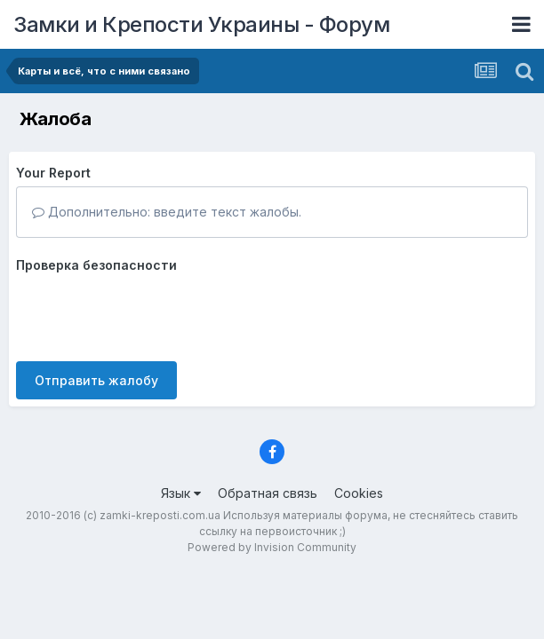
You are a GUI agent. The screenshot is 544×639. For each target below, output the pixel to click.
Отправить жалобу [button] (96, 380)
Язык (181, 493)
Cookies (358, 493)
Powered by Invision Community (272, 547)
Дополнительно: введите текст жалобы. (166, 211)
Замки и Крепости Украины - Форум (201, 24)
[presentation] (151, 313)
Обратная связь (267, 493)
